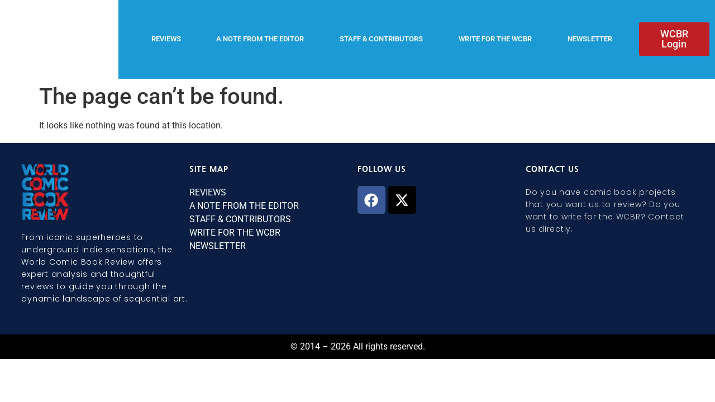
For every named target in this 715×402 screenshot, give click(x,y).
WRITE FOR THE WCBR (495, 39)
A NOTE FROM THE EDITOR (260, 39)
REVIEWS (166, 39)
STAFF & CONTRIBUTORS (381, 39)
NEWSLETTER (590, 39)
